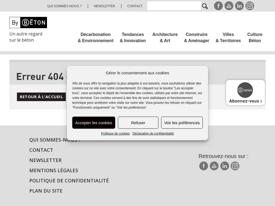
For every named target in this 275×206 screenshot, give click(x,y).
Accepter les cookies (93, 122)
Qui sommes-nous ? (64, 5)
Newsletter (104, 5)
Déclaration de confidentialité (153, 133)
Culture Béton (254, 37)
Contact (135, 5)
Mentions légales (53, 170)
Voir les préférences (182, 122)
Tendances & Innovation (133, 37)
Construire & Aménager (196, 37)
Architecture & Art (165, 37)
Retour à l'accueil (41, 96)
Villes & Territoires (228, 37)
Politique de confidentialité (69, 180)
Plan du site (46, 191)
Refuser (138, 122)
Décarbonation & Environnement (95, 37)
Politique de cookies (115, 133)
